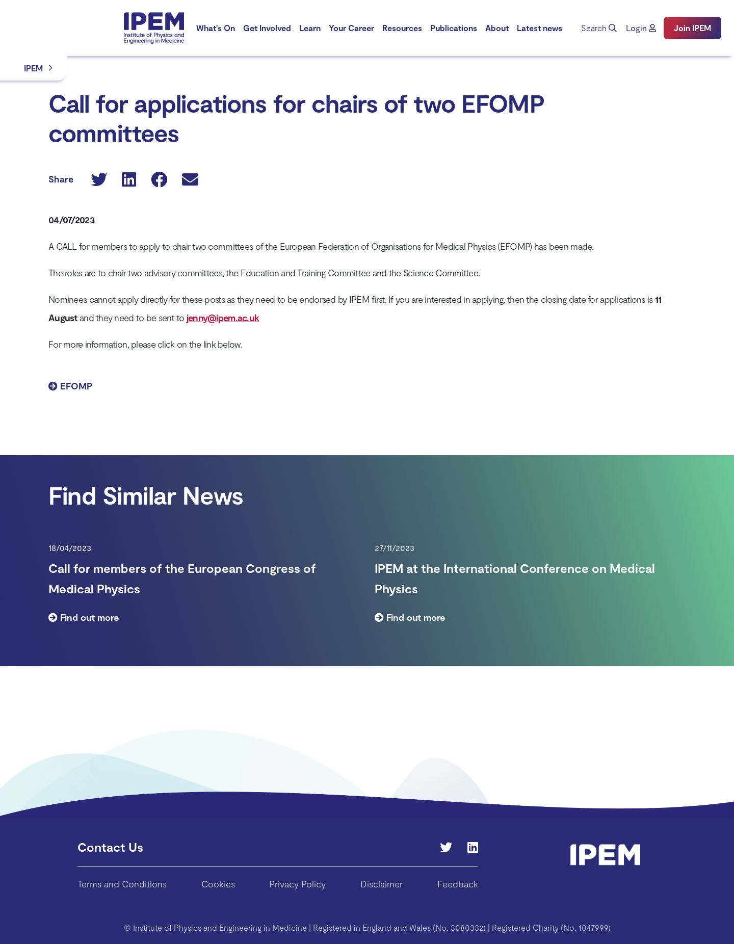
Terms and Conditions (122, 883)
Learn (310, 28)
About (497, 28)
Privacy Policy (297, 883)
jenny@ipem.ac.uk (223, 317)
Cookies (218, 883)
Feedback (457, 883)
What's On (215, 28)
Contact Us (110, 847)
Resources (402, 28)
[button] (641, 28)
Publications (453, 28)
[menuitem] (215, 28)
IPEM (33, 68)
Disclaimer (381, 883)
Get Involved (267, 28)
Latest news (539, 28)
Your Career (351, 28)
